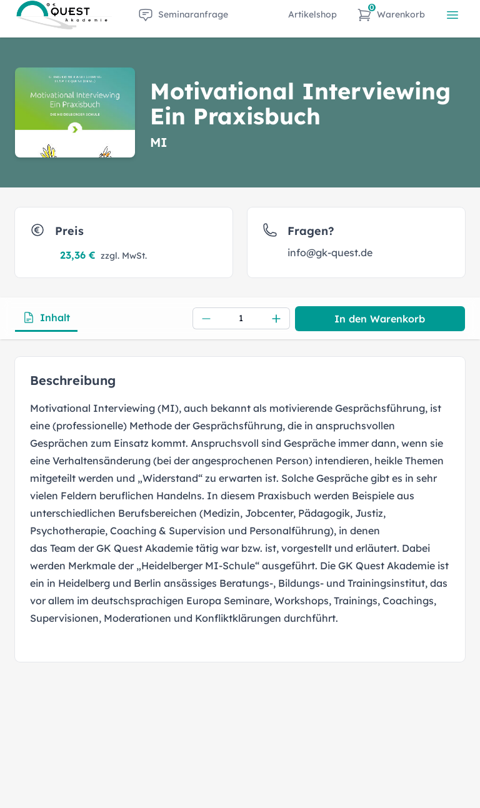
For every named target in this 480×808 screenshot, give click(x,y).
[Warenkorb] (391, 14)
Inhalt (46, 317)
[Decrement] (206, 318)
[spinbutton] (241, 318)
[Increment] (276, 318)
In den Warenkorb (379, 318)
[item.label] (183, 14)
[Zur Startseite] (64, 15)
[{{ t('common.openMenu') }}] (452, 14)
